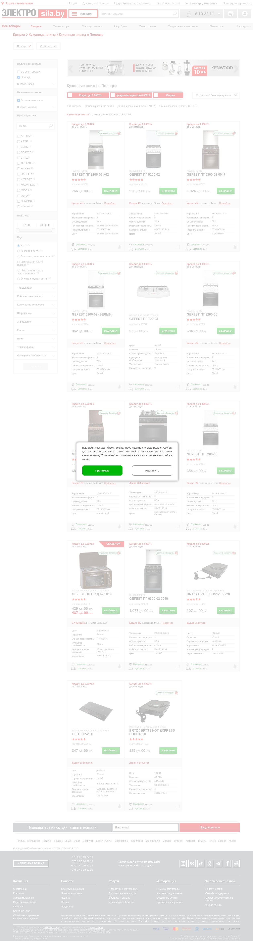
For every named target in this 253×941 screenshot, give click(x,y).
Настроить (152, 470)
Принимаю (102, 470)
